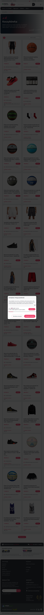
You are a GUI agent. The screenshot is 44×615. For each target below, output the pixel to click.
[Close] (35, 305)
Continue (31, 309)
